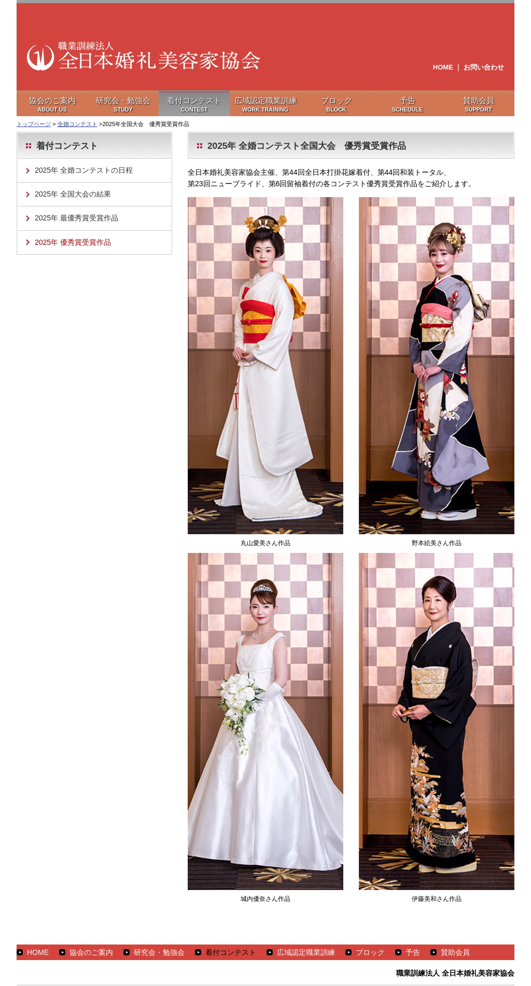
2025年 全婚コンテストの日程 (84, 170)
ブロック (370, 952)
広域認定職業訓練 (306, 952)
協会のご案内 (91, 952)
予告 (413, 952)
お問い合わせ (484, 67)
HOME (443, 67)
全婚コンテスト (77, 124)
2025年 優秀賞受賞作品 (73, 242)
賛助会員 (455, 952)
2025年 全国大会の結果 (73, 194)
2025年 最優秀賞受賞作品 (76, 218)
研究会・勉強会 (159, 952)
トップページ (34, 124)
